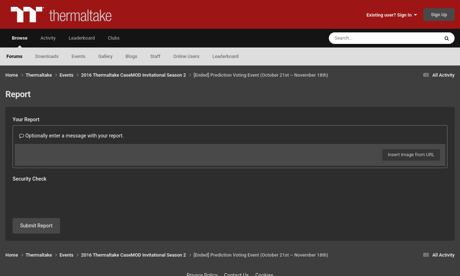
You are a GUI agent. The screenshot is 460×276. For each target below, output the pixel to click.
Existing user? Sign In (392, 15)
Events (78, 56)
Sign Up (439, 14)
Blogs (131, 56)
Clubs (114, 38)
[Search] (366, 38)
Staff (155, 56)
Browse (19, 41)
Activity (48, 38)
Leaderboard (225, 56)
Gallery (105, 56)
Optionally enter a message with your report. (71, 136)
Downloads (47, 56)
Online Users (186, 56)
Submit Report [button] (36, 226)
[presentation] (67, 199)
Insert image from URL (411, 154)
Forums (14, 56)
